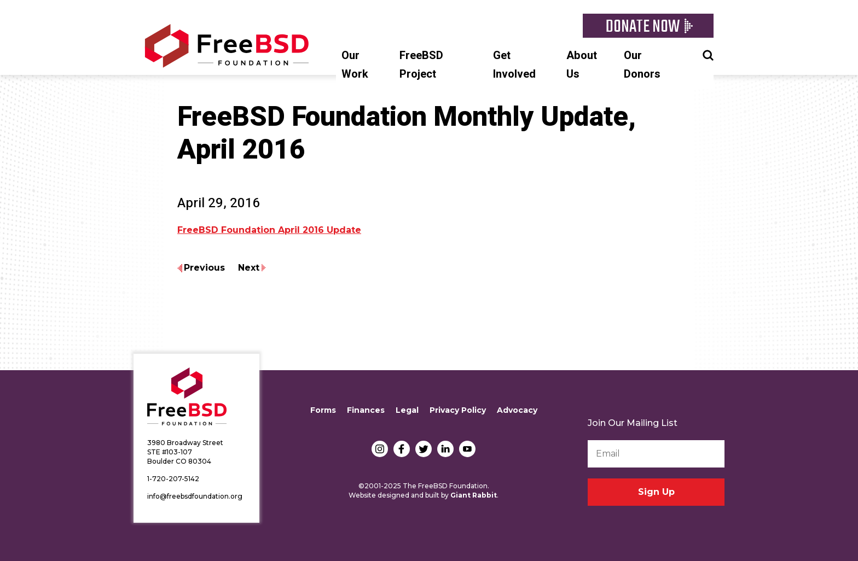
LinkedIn (445, 449)
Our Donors (642, 65)
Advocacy (517, 410)
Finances (366, 410)
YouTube (467, 449)
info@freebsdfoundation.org (194, 496)
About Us (581, 65)
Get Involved (514, 65)
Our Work (354, 65)
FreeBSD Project (421, 65)
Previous (204, 267)
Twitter (423, 449)
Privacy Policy (458, 410)
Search (708, 54)
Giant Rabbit (473, 495)
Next (248, 267)
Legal (407, 410)
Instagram (380, 449)
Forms (323, 410)
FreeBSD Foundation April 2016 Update (269, 230)
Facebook (402, 449)
